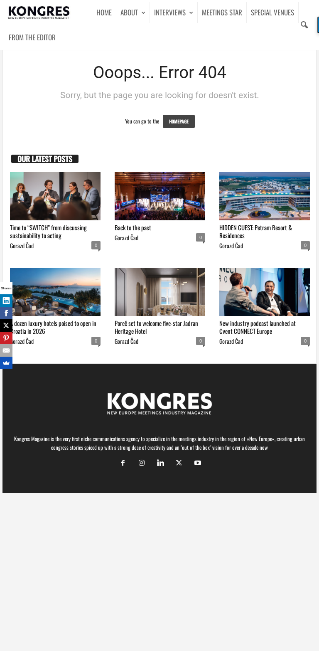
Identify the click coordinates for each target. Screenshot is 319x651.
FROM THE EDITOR (32, 37)
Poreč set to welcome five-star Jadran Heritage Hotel (156, 326)
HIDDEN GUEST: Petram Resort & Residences (255, 231)
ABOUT (132, 12)
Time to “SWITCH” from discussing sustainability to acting (48, 231)
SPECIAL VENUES (272, 12)
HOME (104, 12)
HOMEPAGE (179, 121)
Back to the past (133, 227)
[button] (304, 25)
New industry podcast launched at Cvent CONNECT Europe (257, 326)
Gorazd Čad (22, 245)
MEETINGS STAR (222, 12)
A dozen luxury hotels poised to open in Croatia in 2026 (53, 326)
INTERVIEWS (173, 12)
